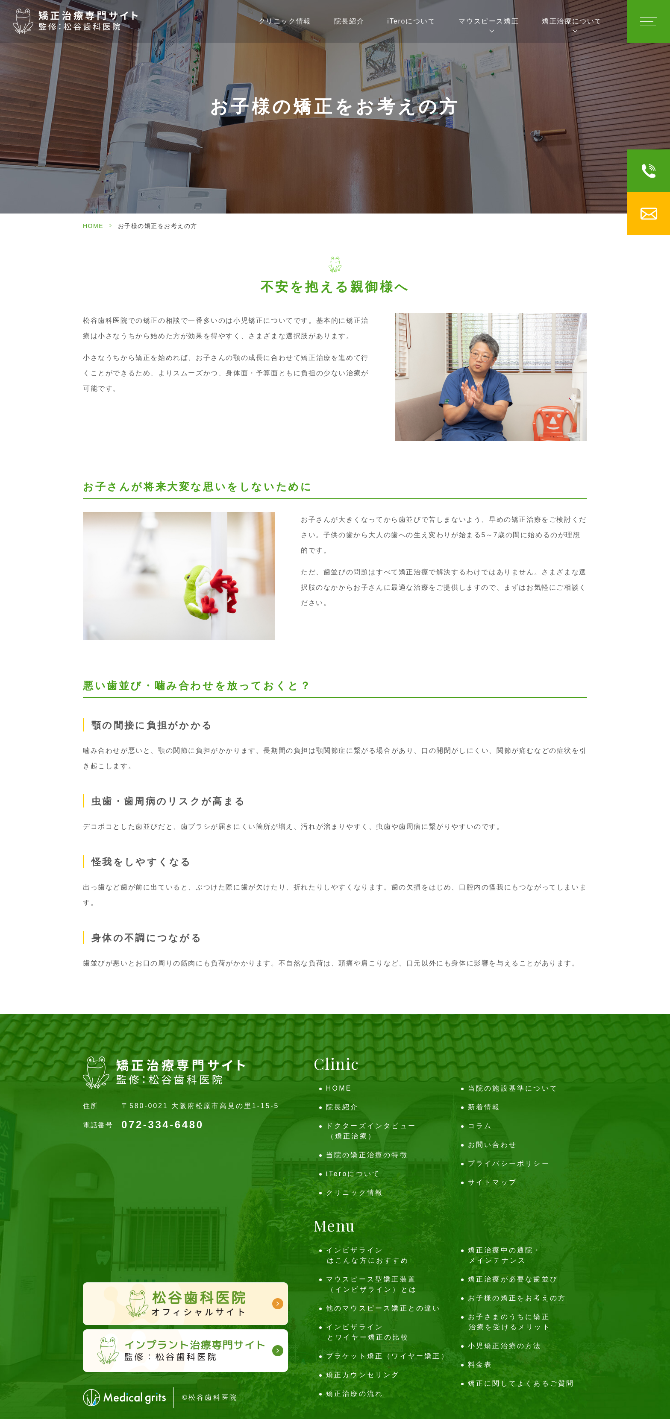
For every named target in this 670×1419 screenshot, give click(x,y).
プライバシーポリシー (509, 1163)
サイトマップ (492, 1182)
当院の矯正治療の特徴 (367, 1155)
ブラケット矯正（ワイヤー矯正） (387, 1356)
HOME (93, 225)
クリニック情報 (285, 21)
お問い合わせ (492, 1144)
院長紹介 (349, 21)
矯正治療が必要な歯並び (513, 1279)
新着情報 (484, 1107)
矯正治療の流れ (354, 1393)
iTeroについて (411, 21)
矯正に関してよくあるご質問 (521, 1383)
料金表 (480, 1364)
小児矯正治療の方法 (505, 1345)
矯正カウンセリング (363, 1374)
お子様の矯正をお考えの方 (517, 1298)
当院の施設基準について (513, 1088)
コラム (480, 1125)
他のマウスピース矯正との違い (383, 1308)
